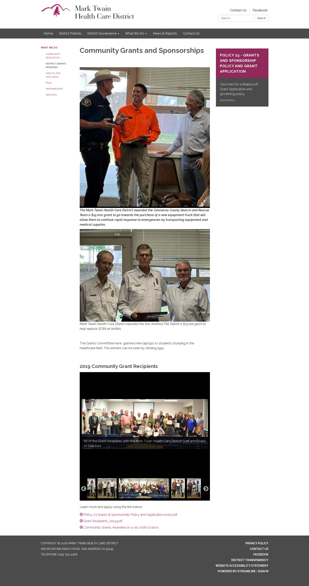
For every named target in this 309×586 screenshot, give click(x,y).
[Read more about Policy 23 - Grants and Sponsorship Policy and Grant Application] (242, 77)
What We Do (49, 47)
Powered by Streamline (237, 571)
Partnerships (54, 88)
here (160, 348)
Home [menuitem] (48, 33)
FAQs (49, 82)
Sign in (263, 571)
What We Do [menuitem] (134, 33)
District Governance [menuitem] (101, 33)
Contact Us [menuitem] (191, 33)
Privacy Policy (256, 543)
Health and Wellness (53, 75)
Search (261, 18)
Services (51, 94)
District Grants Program (56, 65)
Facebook (260, 10)
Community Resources (53, 56)
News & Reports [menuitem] (165, 33)
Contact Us (238, 10)
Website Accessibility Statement (242, 565)
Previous (84, 489)
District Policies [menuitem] (70, 33)
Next (206, 489)
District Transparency (249, 560)
